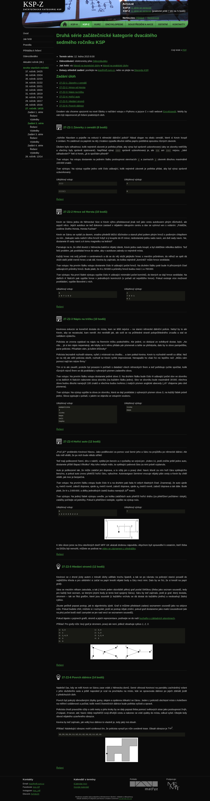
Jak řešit (27, 39)
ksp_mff (36, 790)
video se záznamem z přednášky (119, 548)
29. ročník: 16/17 (33, 101)
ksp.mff (36, 787)
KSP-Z (33, 4)
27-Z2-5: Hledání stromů (71, 101)
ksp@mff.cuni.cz (106, 70)
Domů (64, 24)
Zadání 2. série (36, 123)
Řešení (60, 199)
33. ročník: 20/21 (33, 86)
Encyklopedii (169, 111)
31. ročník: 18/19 (33, 93)
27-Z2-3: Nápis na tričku (71, 92)
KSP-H (74, 24)
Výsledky (34, 119)
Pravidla (27, 45)
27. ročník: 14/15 (34, 108)
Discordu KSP (141, 70)
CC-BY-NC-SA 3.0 (125, 798)
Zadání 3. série (35, 134)
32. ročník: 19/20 (33, 90)
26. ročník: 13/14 (33, 156)
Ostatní (163, 24)
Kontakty (179, 24)
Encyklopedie (114, 24)
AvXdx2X (35, 794)
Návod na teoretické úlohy (86, 65)
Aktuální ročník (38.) (33, 62)
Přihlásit (140, 18)
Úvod (26, 33)
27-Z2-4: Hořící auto (69, 96)
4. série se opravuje (141, 8)
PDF (184, 50)
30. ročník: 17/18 (33, 97)
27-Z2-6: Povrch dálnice (71, 106)
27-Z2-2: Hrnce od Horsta (72, 87)
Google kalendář (81, 787)
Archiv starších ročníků (36, 68)
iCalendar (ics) (80, 783)
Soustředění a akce (140, 24)
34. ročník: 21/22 (33, 82)
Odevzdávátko (100, 61)
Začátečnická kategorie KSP (42, 9)
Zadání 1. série (35, 112)
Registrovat (153, 18)
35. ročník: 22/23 (33, 79)
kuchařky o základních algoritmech (157, 618)
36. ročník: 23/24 (33, 75)
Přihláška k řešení (32, 50)
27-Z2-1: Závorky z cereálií (73, 83)
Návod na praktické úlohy (116, 65)
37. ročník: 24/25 (33, 71)
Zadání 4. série (35, 145)
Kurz (97, 24)
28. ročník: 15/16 (33, 105)
